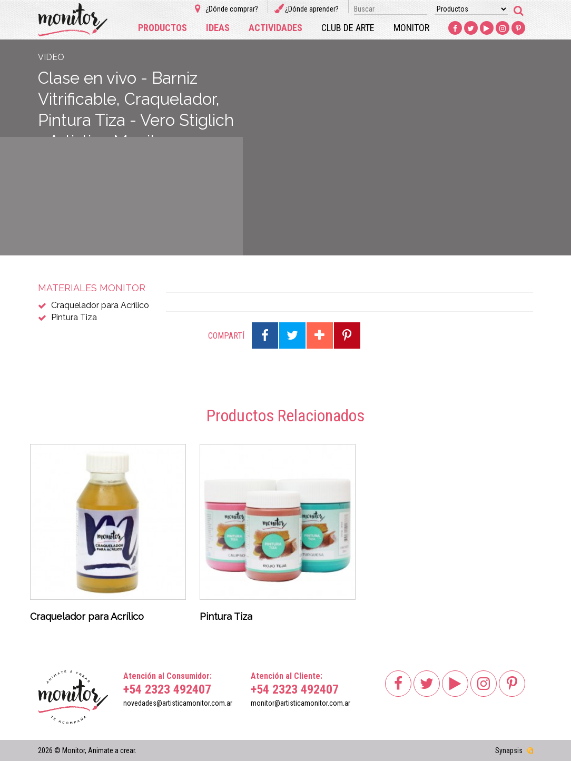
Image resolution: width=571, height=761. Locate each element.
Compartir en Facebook (265, 335)
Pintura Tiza (74, 317)
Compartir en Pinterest (347, 335)
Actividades (275, 27)
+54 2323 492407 (167, 689)
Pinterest (518, 28)
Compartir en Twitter (292, 335)
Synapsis (509, 750)
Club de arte (348, 27)
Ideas (218, 27)
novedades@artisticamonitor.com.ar (177, 703)
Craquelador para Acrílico (100, 305)
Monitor (411, 27)
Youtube (486, 28)
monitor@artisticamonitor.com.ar (300, 703)
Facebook (455, 28)
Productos (162, 27)
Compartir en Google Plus (320, 335)
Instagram (502, 28)
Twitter (471, 28)
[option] (108, 536)
